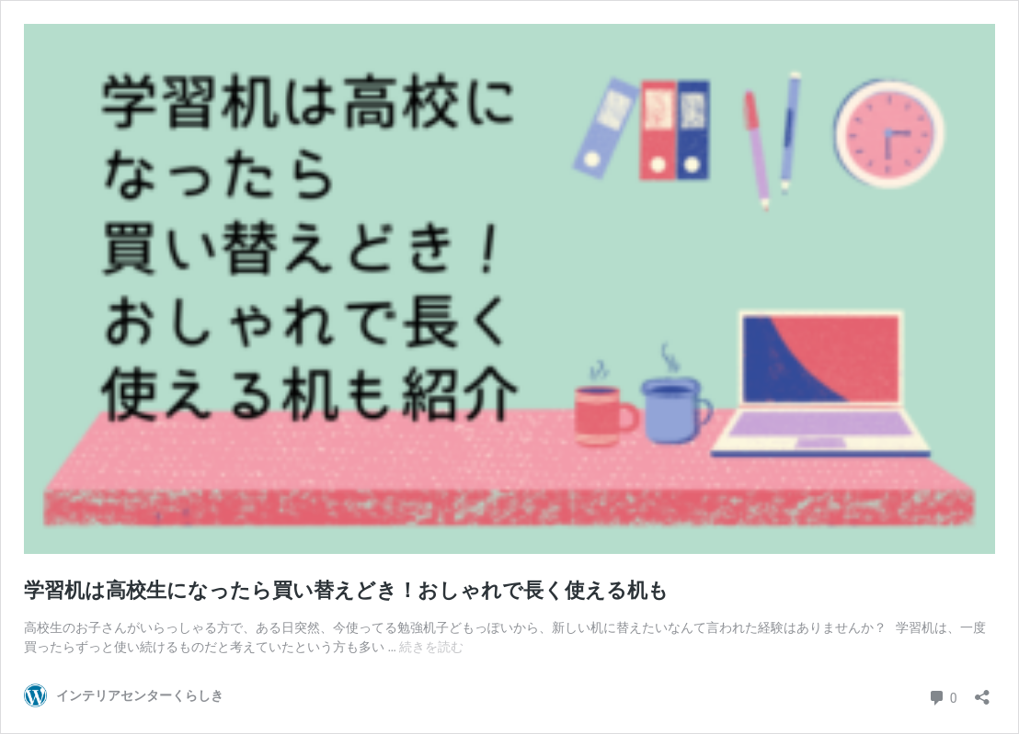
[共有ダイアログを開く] (982, 691)
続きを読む (431, 646)
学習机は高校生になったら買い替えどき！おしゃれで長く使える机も (346, 590)
